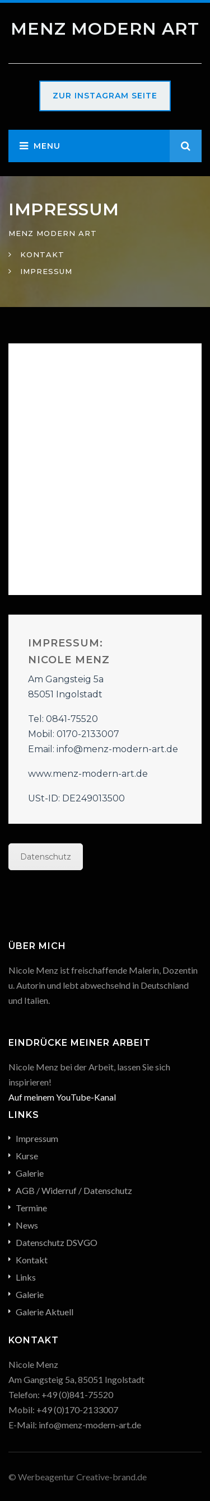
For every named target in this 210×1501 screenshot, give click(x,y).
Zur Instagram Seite (105, 96)
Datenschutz (45, 857)
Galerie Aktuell (44, 1311)
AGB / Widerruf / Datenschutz (74, 1190)
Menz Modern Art (105, 28)
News (27, 1225)
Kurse (27, 1155)
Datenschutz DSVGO (56, 1242)
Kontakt (32, 1259)
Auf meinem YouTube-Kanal (62, 1097)
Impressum (37, 1138)
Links (26, 1277)
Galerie (30, 1173)
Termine (31, 1207)
